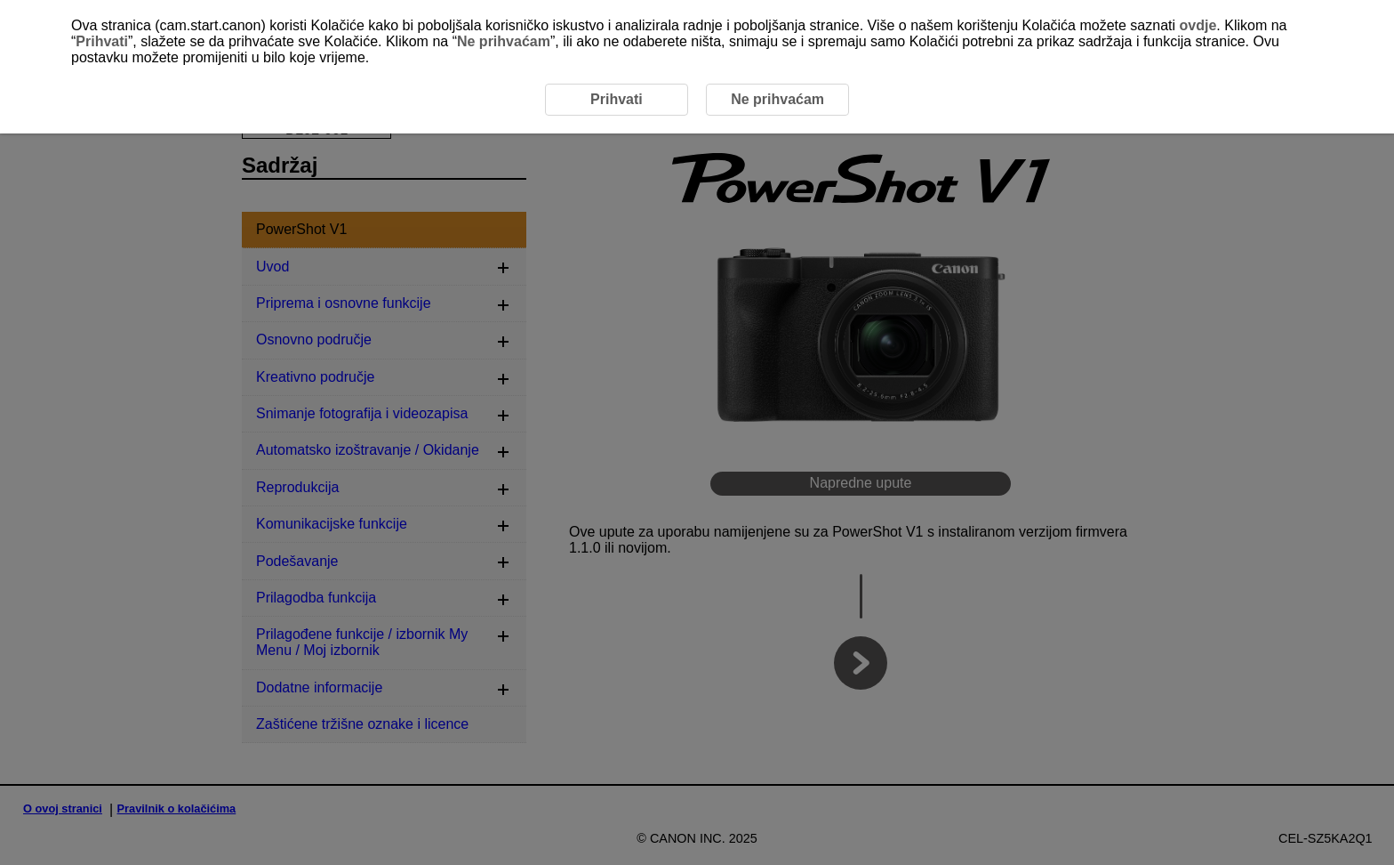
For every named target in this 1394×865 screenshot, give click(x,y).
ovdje (1198, 25)
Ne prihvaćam (503, 41)
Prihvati (102, 41)
